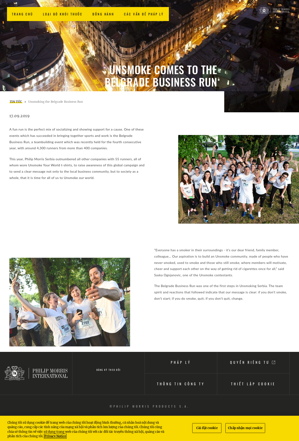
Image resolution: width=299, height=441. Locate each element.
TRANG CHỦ (22, 14)
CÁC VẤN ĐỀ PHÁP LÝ (144, 14)
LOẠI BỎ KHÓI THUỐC (63, 14)
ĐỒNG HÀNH (103, 14)
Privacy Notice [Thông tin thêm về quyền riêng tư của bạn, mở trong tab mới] (55, 436)
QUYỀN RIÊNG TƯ (253, 362)
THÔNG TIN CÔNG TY (181, 383)
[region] (149, 428)
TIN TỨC (16, 101)
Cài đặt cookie (207, 428)
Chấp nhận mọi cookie (245, 428)
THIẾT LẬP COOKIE (253, 383)
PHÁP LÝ (181, 362)
